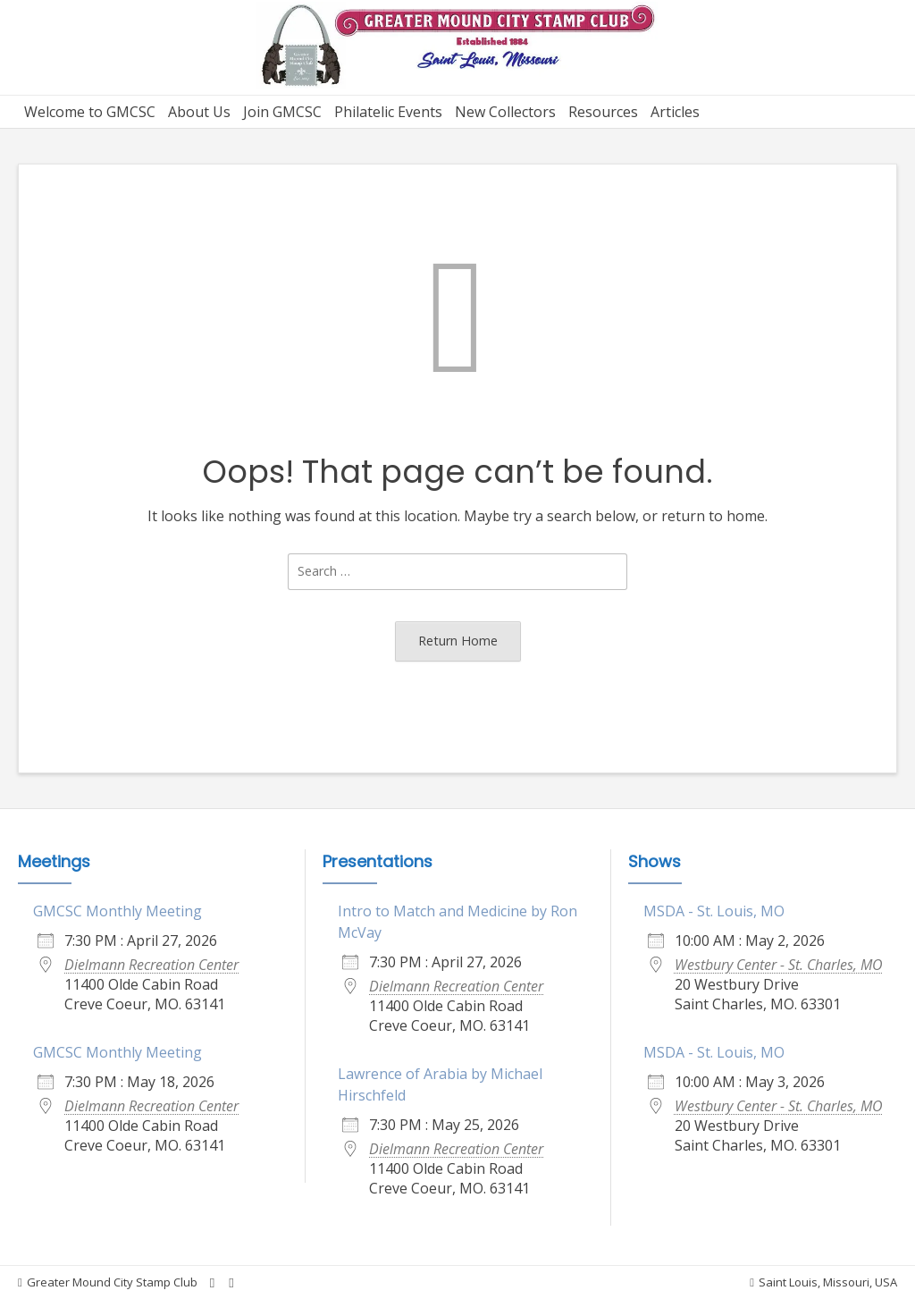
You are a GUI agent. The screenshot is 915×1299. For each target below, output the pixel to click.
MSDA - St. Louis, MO (714, 911)
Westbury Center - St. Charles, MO (779, 964)
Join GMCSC (282, 112)
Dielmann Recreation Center (151, 964)
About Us (199, 112)
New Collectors (505, 112)
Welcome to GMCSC (89, 112)
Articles (675, 112)
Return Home (458, 640)
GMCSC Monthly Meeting (117, 911)
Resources (603, 112)
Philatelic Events (388, 112)
